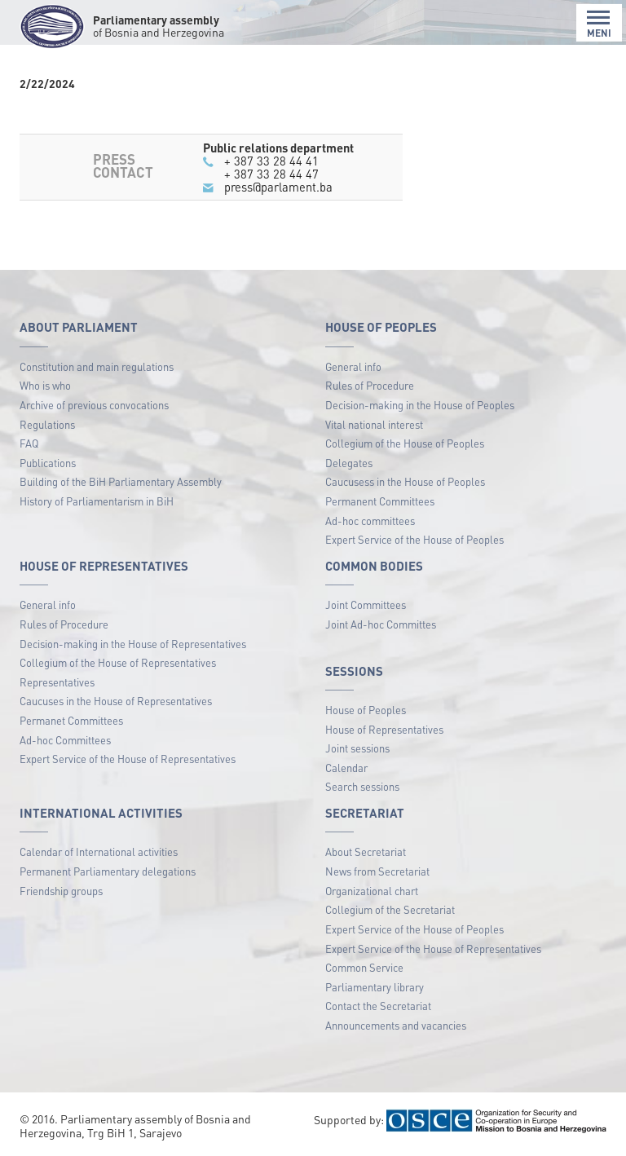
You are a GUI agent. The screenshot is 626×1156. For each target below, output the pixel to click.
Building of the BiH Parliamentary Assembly (121, 481)
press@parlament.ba (278, 186)
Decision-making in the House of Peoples (419, 405)
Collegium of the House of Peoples (404, 443)
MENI (599, 24)
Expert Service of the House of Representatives (128, 759)
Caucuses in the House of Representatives (116, 701)
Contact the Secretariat (378, 1006)
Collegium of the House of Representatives (118, 662)
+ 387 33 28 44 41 (271, 160)
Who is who (45, 385)
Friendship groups (61, 891)
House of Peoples (365, 710)
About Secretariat (365, 851)
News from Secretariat (377, 871)
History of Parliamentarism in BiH (97, 501)
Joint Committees (365, 604)
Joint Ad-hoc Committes (380, 624)
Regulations (47, 424)
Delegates (349, 463)
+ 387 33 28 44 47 (271, 173)
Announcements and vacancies (395, 1025)
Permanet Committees (71, 720)
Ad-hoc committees (370, 520)
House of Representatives (384, 729)
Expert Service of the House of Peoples (414, 539)
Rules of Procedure (369, 385)
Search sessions (362, 786)
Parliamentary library (374, 987)
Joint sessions (357, 748)
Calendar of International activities (99, 851)
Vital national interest (374, 424)
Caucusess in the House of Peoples (405, 481)
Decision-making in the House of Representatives (133, 644)
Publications (48, 463)
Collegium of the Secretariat (390, 909)
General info (353, 366)
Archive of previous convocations (94, 405)
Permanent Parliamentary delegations (108, 871)
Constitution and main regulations (97, 366)
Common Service (364, 967)
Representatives (57, 682)
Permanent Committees (379, 501)
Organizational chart (371, 891)
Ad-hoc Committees (65, 740)
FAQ (29, 443)
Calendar (346, 767)
